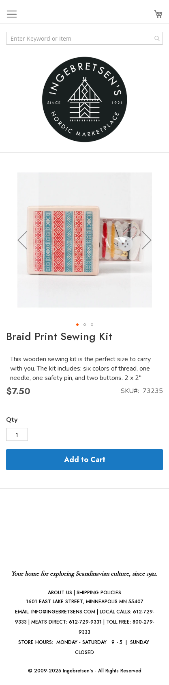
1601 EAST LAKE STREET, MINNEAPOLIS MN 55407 (84, 601)
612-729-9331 (85, 622)
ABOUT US (60, 592)
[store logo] (84, 99)
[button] (22, 240)
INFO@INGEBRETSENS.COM (63, 611)
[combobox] (84, 38)
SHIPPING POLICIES (99, 592)
